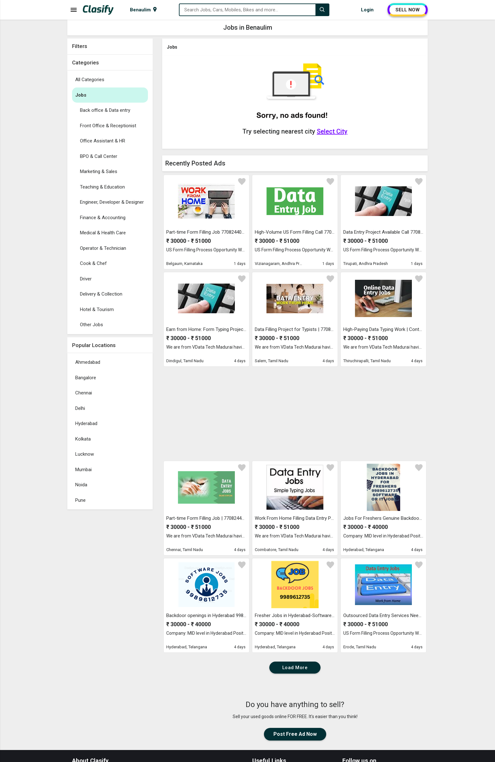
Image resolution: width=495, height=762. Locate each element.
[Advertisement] (110, 607)
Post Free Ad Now (295, 734)
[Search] (322, 9)
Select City (332, 131)
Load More (295, 667)
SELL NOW (407, 10)
